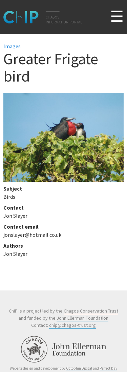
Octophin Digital (79, 368)
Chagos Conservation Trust (91, 311)
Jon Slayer (15, 253)
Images (12, 46)
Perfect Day (108, 368)
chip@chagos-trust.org (72, 325)
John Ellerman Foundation (82, 318)
